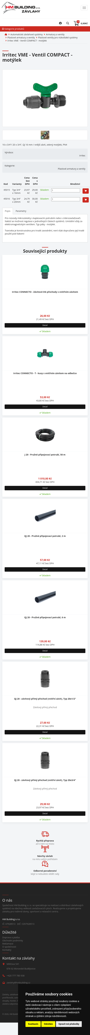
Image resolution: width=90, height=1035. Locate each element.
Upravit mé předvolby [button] (68, 1024)
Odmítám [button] (48, 1024)
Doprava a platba (11, 937)
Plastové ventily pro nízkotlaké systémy (58, 37)
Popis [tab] (7, 210)
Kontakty (6, 949)
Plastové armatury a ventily (21, 37)
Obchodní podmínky (12, 940)
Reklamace (7, 943)
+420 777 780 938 (16, 975)
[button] (86, 191)
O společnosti (9, 946)
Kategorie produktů (13, 28)
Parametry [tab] (21, 210)
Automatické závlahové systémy (26, 34)
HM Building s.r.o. (17, 1014)
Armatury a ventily (55, 34)
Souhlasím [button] (33, 1024)
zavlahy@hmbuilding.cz (18, 982)
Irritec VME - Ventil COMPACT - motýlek (27, 40)
